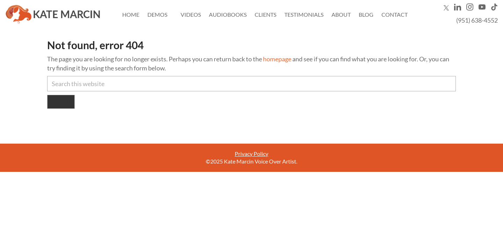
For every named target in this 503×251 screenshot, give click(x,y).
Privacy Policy (251, 153)
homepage (277, 59)
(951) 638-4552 (477, 20)
